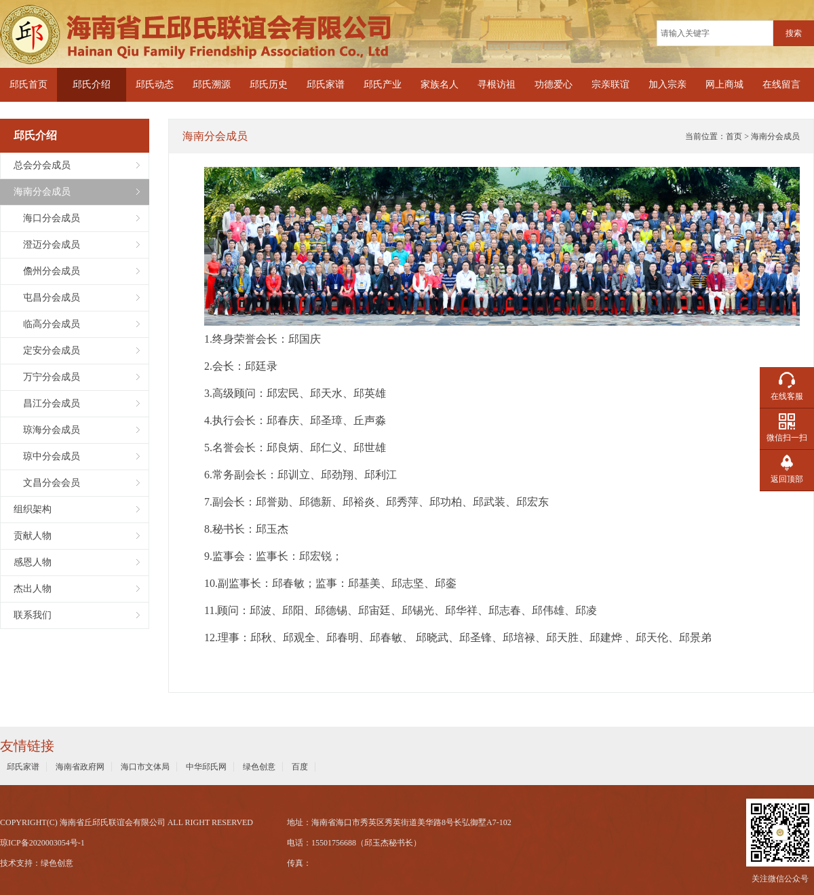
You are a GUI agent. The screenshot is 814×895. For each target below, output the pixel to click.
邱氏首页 (28, 84)
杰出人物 (33, 589)
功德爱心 (554, 84)
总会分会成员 (42, 165)
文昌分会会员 (47, 483)
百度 (300, 767)
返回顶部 (787, 479)
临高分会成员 (47, 324)
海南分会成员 (42, 192)
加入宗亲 (667, 84)
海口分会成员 (47, 218)
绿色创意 (259, 767)
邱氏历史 (269, 84)
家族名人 (440, 84)
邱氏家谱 (326, 84)
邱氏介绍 (92, 84)
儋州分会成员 (47, 271)
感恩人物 (33, 562)
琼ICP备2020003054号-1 (42, 843)
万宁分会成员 (47, 377)
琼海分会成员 (47, 430)
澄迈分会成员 (47, 245)
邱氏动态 (155, 84)
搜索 (794, 33)
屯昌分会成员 (47, 297)
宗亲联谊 (610, 84)
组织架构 (33, 509)
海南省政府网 (80, 767)
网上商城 (724, 84)
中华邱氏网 (206, 767)
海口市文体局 (145, 767)
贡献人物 (33, 536)
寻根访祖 (497, 84)
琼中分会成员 (47, 456)
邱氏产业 (383, 84)
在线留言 (781, 84)
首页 (734, 136)
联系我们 (33, 615)
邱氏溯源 (212, 84)
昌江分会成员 (47, 403)
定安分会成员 (47, 350)
